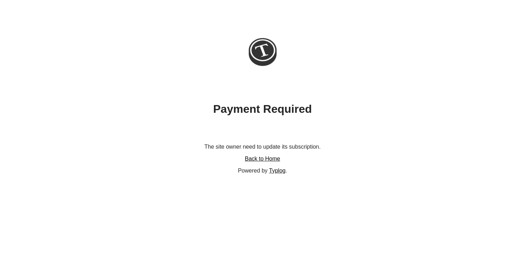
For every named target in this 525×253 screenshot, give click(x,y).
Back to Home (262, 159)
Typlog (277, 171)
